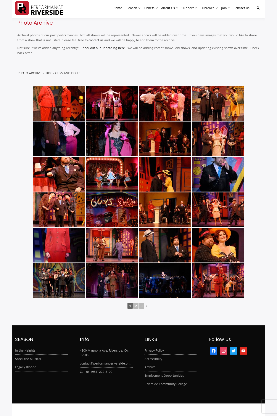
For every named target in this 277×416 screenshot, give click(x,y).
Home (117, 8)
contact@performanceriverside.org (105, 363)
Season (132, 8)
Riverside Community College (166, 384)
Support (188, 8)
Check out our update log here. (103, 48)
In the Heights (25, 350)
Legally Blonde (25, 367)
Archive (150, 367)
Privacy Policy (154, 350)
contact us (96, 40)
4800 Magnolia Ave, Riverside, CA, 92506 (104, 352)
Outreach (207, 8)
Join (224, 8)
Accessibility (153, 359)
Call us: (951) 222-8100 (96, 372)
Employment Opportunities (164, 375)
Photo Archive (29, 73)
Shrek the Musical (28, 359)
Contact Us (242, 8)
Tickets (149, 8)
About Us (168, 8)
